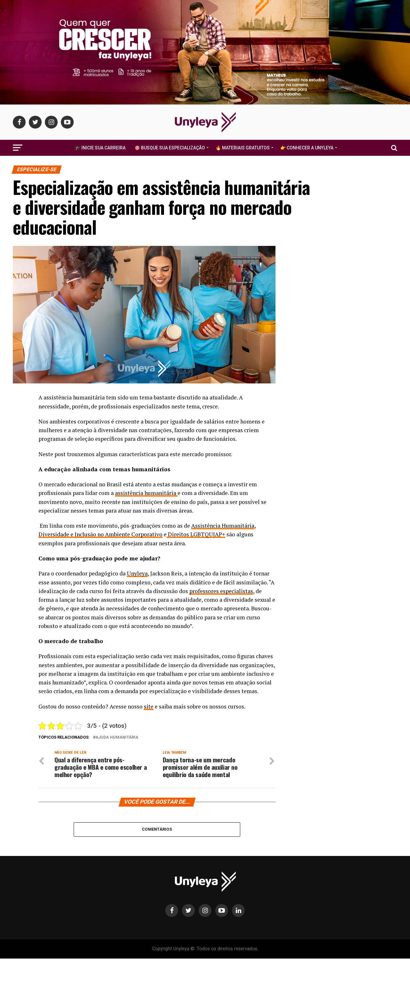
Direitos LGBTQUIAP (196, 534)
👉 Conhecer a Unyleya (306, 147)
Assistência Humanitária (222, 525)
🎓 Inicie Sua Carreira (100, 147)
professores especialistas (221, 591)
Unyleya (137, 573)
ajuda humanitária (116, 737)
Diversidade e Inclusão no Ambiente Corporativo (100, 534)
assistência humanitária (146, 493)
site (148, 706)
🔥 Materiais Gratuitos (243, 147)
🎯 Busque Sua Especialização (170, 147)
